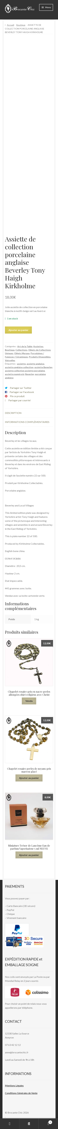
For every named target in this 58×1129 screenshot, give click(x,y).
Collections (21, 350)
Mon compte (9, 1124)
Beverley (29, 374)
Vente (34, 1093)
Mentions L (14, 1085)
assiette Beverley (43, 367)
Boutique (20, 25)
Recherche (29, 1124)
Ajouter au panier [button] (29, 777)
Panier (45, 1121)
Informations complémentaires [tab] (27, 421)
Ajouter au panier (18, 329)
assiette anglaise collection (19, 367)
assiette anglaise (35, 363)
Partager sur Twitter (21, 387)
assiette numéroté (14, 374)
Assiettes (38, 346)
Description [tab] (13, 412)
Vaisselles (10, 360)
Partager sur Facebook (22, 392)
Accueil (10, 25)
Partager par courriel (19, 400)
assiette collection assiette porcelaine (25, 370)
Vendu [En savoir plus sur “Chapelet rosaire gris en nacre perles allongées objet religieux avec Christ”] (29, 700)
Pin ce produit (17, 396)
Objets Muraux (22, 353)
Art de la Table (24, 346)
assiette (21, 363)
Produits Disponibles (40, 357)
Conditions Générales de (18, 1093)
